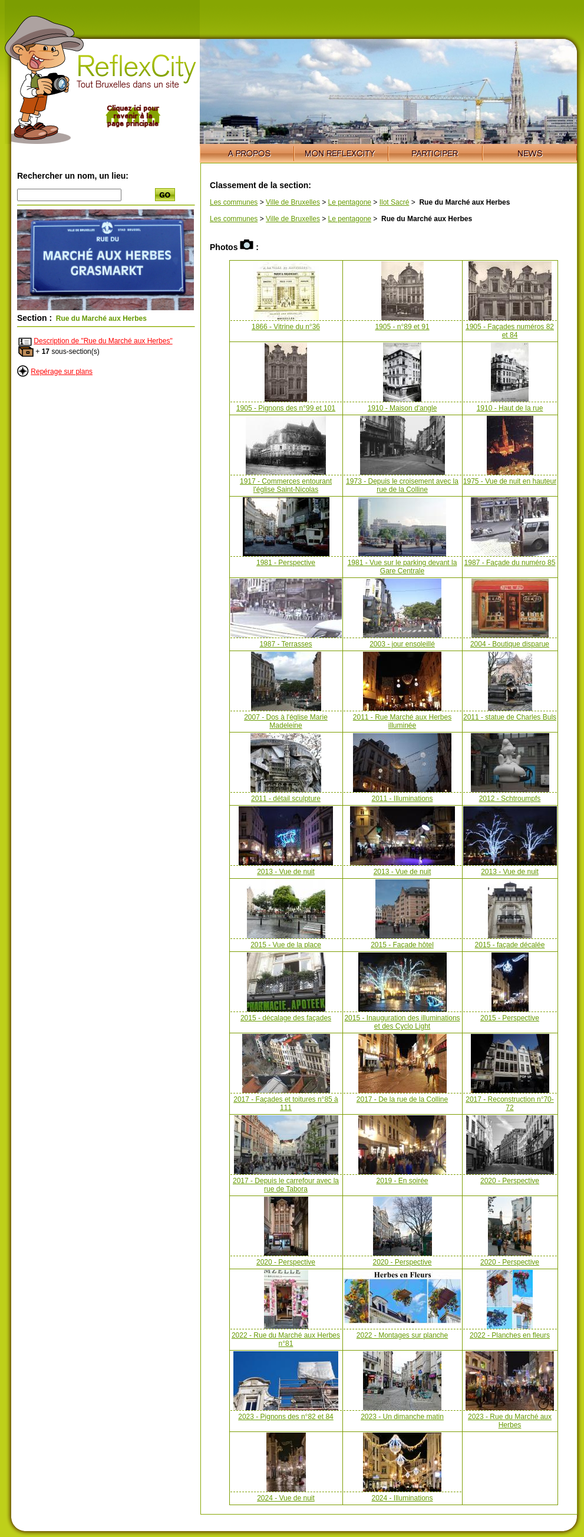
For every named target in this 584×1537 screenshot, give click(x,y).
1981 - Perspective (285, 563)
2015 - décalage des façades (285, 1018)
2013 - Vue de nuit (286, 872)
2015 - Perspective (509, 1018)
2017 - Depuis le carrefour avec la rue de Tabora (286, 1185)
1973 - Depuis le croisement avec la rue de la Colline (402, 485)
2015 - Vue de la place (285, 945)
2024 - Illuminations (402, 1498)
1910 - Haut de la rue (510, 408)
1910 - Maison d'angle (402, 408)
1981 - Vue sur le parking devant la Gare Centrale (402, 567)
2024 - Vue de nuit (286, 1498)
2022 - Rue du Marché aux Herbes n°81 (286, 1339)
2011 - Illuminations (402, 798)
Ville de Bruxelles (293, 202)
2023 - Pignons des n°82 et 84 (286, 1417)
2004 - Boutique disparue (509, 644)
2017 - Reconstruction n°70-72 (510, 1103)
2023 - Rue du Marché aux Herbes (510, 1421)
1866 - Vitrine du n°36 (286, 327)
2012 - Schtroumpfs (510, 798)
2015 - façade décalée (510, 945)
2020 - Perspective (509, 1181)
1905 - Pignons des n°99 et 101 (285, 408)
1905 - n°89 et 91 (402, 327)
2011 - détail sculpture (286, 798)
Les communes (234, 202)
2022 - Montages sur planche (402, 1335)
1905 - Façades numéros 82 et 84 (510, 331)
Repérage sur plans (62, 371)
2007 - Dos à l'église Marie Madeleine (286, 721)
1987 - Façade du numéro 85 (510, 563)
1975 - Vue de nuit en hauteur (509, 481)
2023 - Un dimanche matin (402, 1417)
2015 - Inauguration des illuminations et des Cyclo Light (402, 1022)
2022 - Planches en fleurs (510, 1335)
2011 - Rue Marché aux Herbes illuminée (402, 721)
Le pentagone (349, 202)
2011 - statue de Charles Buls (509, 717)
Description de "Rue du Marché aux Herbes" (103, 341)
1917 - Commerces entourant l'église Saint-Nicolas (286, 485)
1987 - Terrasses (285, 644)
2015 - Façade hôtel (402, 945)
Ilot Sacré (395, 202)
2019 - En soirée (402, 1181)
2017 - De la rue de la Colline (402, 1099)
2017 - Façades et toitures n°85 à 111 (285, 1103)
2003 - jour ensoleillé (402, 644)
